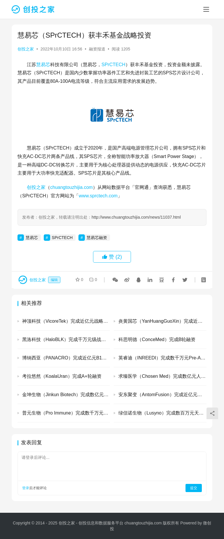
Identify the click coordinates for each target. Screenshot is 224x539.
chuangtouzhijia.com (71, 187)
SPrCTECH (113, 64)
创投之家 (26, 49)
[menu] (206, 9)
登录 (25, 488)
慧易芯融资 (97, 237)
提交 (193, 488)
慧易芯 (43, 64)
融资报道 (97, 49)
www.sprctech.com (98, 195)
